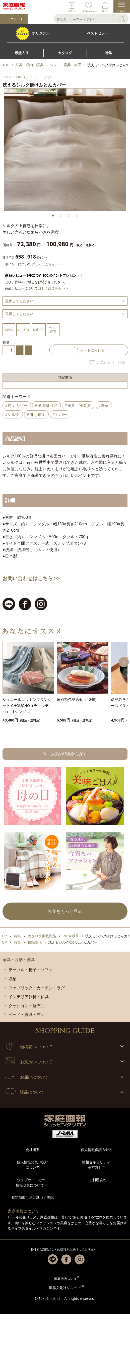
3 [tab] (69, 216)
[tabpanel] (65, 149)
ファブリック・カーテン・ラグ (37, 988)
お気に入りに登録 (111, 362)
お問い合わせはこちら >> (31, 578)
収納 (13, 979)
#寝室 (103, 405)
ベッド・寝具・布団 (27, 1014)
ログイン (72, 10)
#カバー (59, 414)
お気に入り (88, 10)
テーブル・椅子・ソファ (31, 969)
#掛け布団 (36, 414)
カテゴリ (11, 19)
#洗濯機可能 (46, 405)
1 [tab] (53, 216)
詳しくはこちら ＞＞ (47, 264)
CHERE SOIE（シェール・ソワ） (28, 76)
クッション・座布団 (27, 1005)
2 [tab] (61, 216)
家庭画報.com (65, 1278)
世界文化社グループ (65, 1287)
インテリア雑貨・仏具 (29, 996)
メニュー (121, 10)
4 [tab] (77, 216)
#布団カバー (16, 405)
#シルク (12, 414)
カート (105, 10)
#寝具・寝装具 (77, 405)
